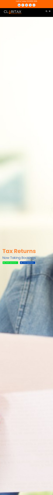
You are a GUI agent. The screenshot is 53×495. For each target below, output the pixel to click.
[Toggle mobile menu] (50, 11)
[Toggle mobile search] (46, 11)
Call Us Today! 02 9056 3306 (26, 1)
